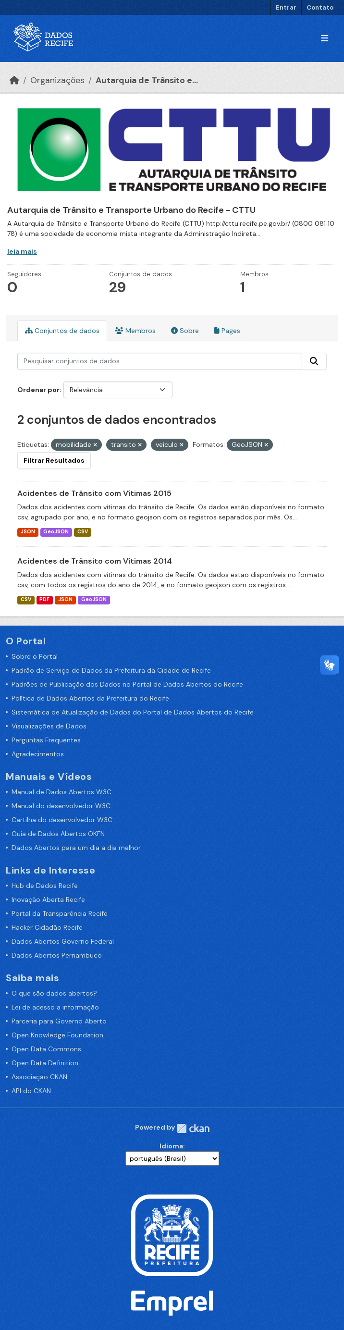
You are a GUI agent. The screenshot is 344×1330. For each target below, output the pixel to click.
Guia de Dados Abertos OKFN (58, 833)
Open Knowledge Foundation (57, 1035)
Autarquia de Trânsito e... (147, 80)
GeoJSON (56, 532)
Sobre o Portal (35, 656)
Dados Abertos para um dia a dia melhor (76, 847)
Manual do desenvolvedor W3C (61, 805)
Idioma (171, 1146)
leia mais (22, 251)
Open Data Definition (45, 1063)
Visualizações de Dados (49, 726)
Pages (227, 330)
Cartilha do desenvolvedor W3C (62, 819)
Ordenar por (38, 389)
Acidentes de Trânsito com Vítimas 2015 (94, 493)
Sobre (185, 330)
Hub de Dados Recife (45, 885)
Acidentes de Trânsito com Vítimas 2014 (94, 561)
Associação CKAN (39, 1076)
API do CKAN (31, 1090)
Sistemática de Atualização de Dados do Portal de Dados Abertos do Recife (133, 712)
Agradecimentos (38, 754)
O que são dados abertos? (54, 993)
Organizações (57, 80)
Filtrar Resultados (54, 460)
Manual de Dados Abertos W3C (61, 792)
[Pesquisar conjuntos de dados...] (159, 361)
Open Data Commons (46, 1049)
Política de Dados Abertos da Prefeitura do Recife (90, 698)
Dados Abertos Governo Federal (63, 941)
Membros (135, 330)
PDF (44, 599)
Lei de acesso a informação (55, 1007)
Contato (320, 7)
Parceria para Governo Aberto (59, 1021)
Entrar (286, 7)
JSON (28, 532)
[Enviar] (314, 361)
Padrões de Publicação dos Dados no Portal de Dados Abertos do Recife (127, 684)
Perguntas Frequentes (46, 740)
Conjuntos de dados (62, 330)
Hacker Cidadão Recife (47, 927)
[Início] (14, 80)
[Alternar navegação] (324, 39)
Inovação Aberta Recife (48, 899)
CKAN (193, 1128)
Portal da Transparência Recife (60, 913)
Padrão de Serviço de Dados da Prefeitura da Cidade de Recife (111, 670)
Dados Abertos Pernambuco (57, 955)
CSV (82, 532)
